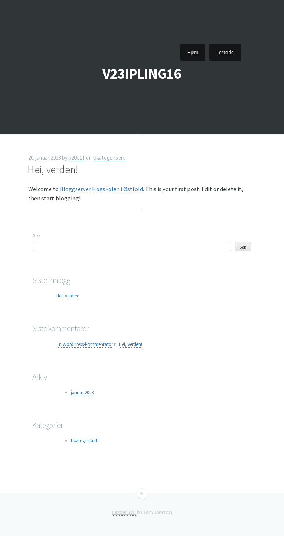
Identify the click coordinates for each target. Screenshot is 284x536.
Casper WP (124, 512)
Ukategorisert (109, 157)
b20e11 (77, 157)
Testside (224, 52)
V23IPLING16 (141, 73)
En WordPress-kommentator (85, 344)
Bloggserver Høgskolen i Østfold (101, 189)
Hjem (193, 52)
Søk (36, 235)
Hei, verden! (53, 169)
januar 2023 (82, 392)
